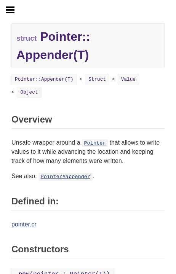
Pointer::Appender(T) (44, 79)
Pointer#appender (66, 177)
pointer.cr (24, 224)
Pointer (95, 143)
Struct (97, 79)
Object (29, 92)
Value (128, 79)
